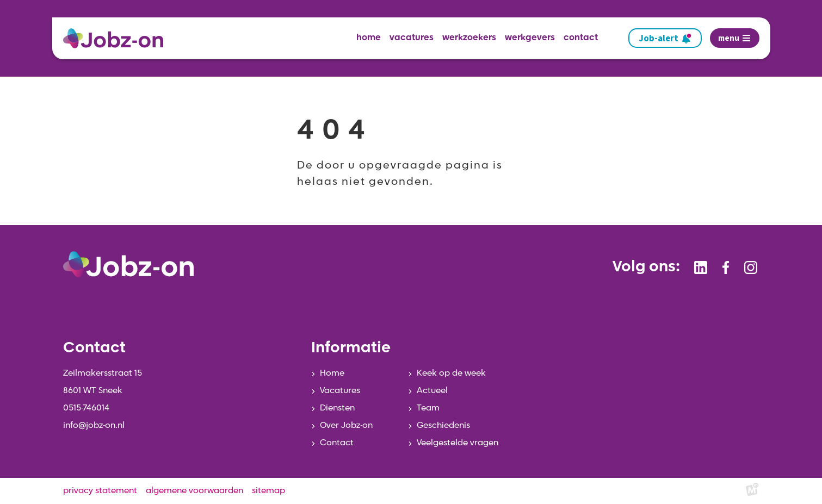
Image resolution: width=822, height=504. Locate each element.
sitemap (268, 491)
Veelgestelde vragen (457, 443)
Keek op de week (451, 373)
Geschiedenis (443, 425)
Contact (337, 443)
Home (332, 373)
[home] (117, 38)
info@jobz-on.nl (94, 425)
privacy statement (100, 491)
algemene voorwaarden (194, 491)
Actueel (432, 391)
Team (428, 408)
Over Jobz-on (346, 425)
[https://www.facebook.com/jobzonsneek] (725, 267)
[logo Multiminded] (752, 491)
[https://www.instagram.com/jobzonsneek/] (750, 267)
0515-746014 (86, 408)
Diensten (337, 408)
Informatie (351, 348)
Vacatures (340, 391)
